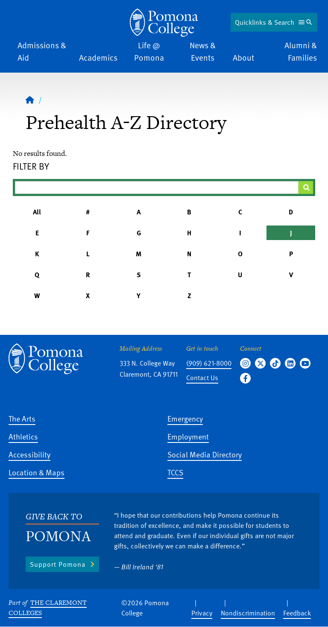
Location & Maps (36, 472)
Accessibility (29, 454)
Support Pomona (57, 564)
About (243, 57)
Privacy (201, 613)
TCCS (175, 472)
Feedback (297, 613)
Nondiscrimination (248, 613)
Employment (188, 436)
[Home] (164, 23)
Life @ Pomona (149, 51)
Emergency (185, 418)
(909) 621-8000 (208, 363)
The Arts (22, 418)
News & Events (203, 51)
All (37, 212)
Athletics (23, 436)
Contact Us (202, 377)
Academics (98, 57)
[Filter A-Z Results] (157, 187)
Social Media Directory (204, 454)
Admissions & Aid (42, 51)
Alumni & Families (300, 51)
